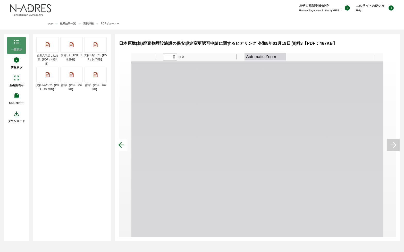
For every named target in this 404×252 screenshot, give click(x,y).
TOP (50, 23)
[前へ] (121, 145)
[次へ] (393, 145)
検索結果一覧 (68, 23)
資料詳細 (88, 23)
